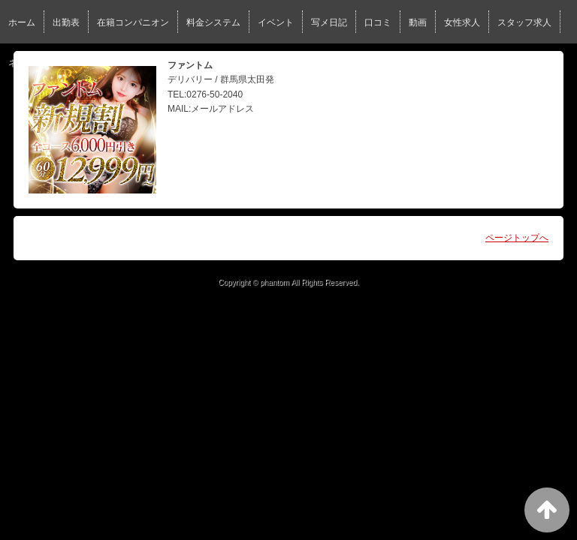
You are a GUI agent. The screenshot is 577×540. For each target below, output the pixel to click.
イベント (276, 22)
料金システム (213, 22)
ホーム (21, 22)
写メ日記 (329, 22)
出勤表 (66, 22)
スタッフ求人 (524, 22)
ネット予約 (30, 63)
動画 (418, 22)
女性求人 (462, 22)
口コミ (377, 22)
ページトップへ (516, 237)
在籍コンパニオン (133, 22)
